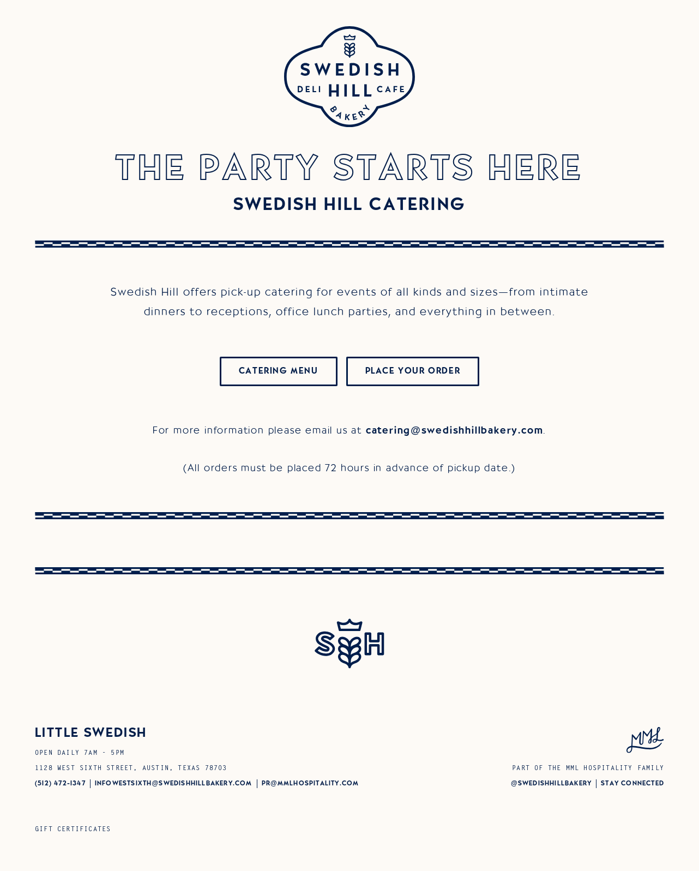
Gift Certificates (73, 829)
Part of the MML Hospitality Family (588, 768)
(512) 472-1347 (60, 783)
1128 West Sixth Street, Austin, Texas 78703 (131, 768)
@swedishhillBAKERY (551, 783)
